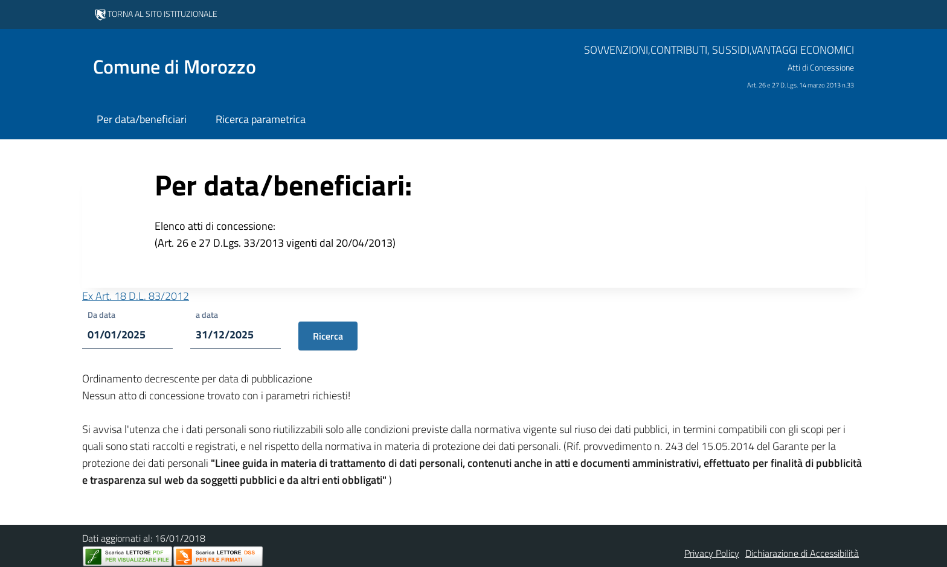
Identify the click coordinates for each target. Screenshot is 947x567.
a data (207, 314)
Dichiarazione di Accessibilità (802, 553)
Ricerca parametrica (261, 119)
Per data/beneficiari (142, 119)
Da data (101, 314)
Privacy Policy (711, 553)
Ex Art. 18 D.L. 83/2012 (135, 296)
